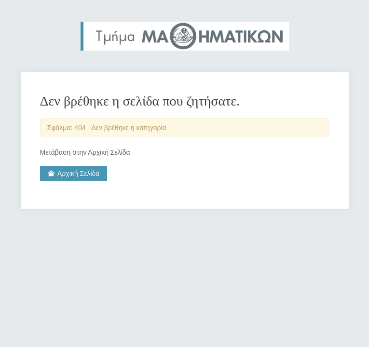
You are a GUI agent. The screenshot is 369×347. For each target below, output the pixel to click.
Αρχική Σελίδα (74, 173)
